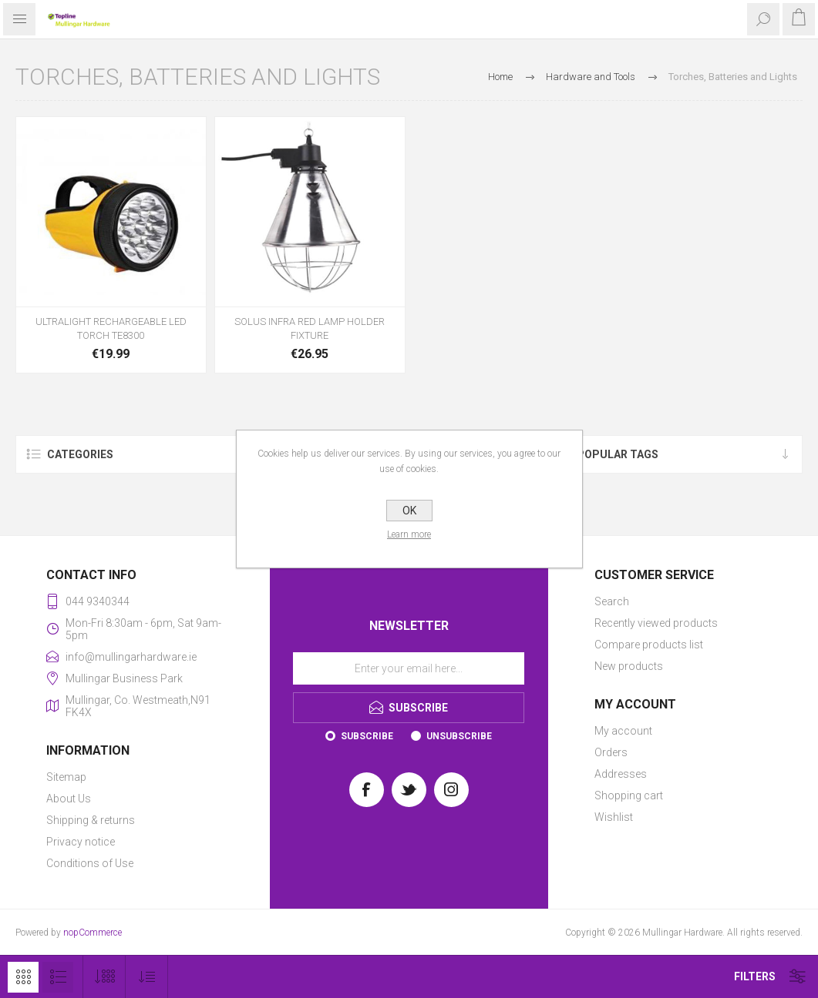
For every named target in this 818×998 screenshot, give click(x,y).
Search (611, 601)
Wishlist (613, 817)
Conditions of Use (89, 863)
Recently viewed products (656, 623)
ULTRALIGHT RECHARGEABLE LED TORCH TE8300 (111, 328)
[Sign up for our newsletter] (408, 668)
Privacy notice (80, 842)
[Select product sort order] (147, 977)
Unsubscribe (459, 736)
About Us (68, 798)
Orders (611, 752)
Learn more (409, 534)
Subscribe (367, 736)
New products (628, 666)
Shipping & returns (90, 820)
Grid (23, 977)
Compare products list (648, 644)
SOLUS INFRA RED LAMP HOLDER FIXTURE (309, 328)
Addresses (620, 774)
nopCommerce (92, 932)
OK (409, 510)
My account (623, 731)
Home (500, 76)
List (57, 977)
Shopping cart (628, 795)
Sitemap (66, 777)
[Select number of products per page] (104, 977)
